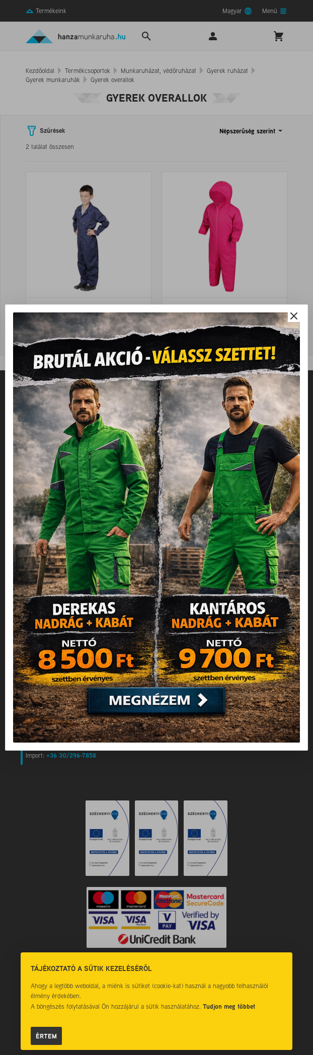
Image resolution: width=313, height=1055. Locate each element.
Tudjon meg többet (229, 1006)
